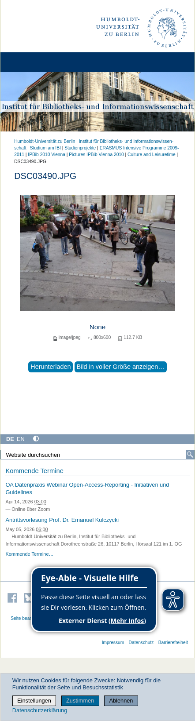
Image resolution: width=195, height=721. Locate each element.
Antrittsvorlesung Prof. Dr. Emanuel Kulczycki (62, 520)
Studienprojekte (80, 148)
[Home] (32, 62)
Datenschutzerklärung (39, 710)
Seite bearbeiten (27, 618)
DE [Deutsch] (10, 439)
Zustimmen (80, 700)
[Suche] (190, 454)
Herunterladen (50, 366)
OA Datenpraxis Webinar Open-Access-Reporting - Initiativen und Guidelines (87, 488)
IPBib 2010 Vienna (46, 154)
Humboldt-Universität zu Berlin (44, 141)
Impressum (113, 642)
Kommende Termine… (29, 554)
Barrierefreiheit (173, 642)
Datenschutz (141, 642)
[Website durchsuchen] (97, 454)
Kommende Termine (34, 470)
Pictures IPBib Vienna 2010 (96, 154)
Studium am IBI (45, 148)
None (98, 327)
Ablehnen (121, 700)
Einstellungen (34, 700)
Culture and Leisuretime (152, 154)
